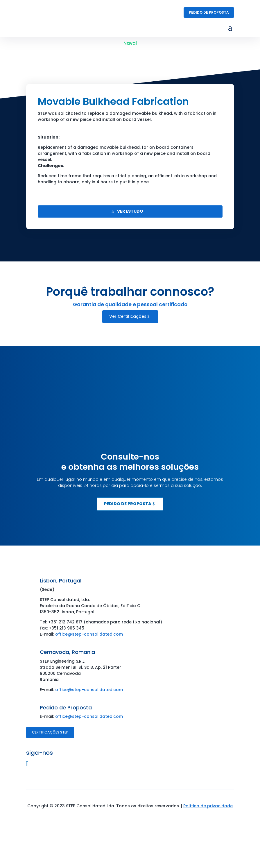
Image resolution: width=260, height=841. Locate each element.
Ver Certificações (127, 316)
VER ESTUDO (130, 211)
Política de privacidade (208, 806)
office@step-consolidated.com (89, 634)
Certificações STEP (50, 732)
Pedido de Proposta (209, 12)
